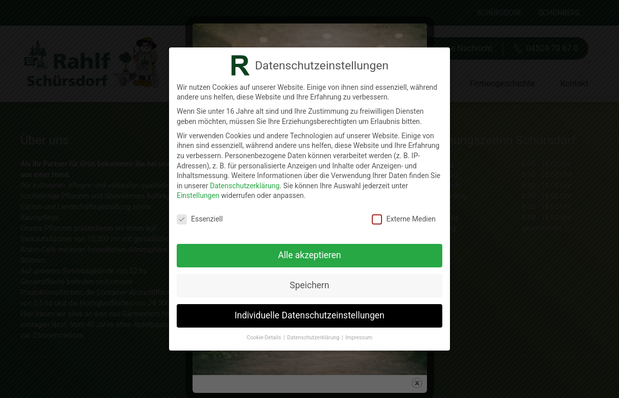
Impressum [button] (358, 335)
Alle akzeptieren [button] (309, 253)
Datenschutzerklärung (244, 184)
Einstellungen (198, 194)
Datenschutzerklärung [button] (314, 335)
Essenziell (200, 217)
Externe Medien (403, 217)
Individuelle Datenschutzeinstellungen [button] (309, 314)
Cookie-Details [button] (264, 335)
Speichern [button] (309, 284)
